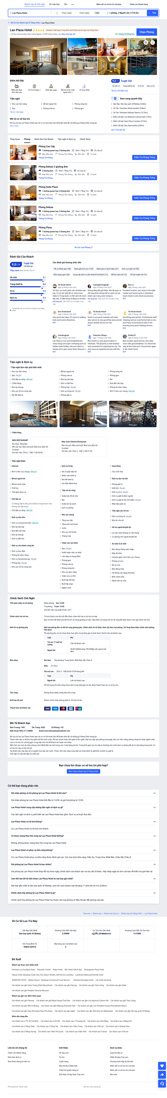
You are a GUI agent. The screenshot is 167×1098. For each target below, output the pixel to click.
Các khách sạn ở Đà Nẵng (97, 1021)
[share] (162, 1075)
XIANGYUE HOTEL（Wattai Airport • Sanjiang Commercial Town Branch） (41, 980)
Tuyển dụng (63, 1061)
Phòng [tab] (27, 139)
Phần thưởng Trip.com (119, 1057)
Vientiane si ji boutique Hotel (23, 970)
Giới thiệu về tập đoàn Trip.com (71, 1074)
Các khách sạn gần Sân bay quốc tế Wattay (132, 1011)
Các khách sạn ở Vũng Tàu (47, 1026)
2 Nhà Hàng (16, 383)
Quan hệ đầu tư (116, 1053)
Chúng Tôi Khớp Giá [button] (126, 34)
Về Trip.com (64, 1053)
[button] (72, 4)
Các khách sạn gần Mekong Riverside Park (58, 1006)
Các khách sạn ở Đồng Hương (24, 1032)
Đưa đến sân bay (116, 383)
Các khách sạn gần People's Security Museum (30, 990)
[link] (109, 4)
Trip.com (86, 913)
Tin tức (62, 1057)
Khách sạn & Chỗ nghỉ (35, 4)
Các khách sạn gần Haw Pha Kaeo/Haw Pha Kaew (32, 1011)
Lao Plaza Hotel (21, 30)
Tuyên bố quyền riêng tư (68, 1070)
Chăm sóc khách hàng (17, 1053)
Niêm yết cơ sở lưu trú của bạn (122, 1066)
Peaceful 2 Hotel (44, 970)
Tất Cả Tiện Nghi (16, 112)
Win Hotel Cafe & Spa (73, 970)
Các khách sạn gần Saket (116, 985)
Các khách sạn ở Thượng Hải (73, 1021)
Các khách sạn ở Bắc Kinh (76, 1032)
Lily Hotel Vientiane (103, 980)
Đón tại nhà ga (17, 387)
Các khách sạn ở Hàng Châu (23, 1026)
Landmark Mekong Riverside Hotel (89, 975)
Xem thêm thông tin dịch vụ (19, 1061)
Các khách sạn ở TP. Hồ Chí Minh (25, 1021)
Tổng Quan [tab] (15, 139)
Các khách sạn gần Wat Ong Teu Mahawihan (95, 1011)
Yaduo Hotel (57, 970)
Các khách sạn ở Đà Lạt (94, 1026)
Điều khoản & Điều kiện (68, 1066)
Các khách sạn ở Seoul (98, 1032)
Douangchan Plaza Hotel (94, 970)
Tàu (65, 4)
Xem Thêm (14, 126)
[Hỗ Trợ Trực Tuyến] (162, 1084)
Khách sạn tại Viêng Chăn (131, 913)
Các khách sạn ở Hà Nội (50, 1021)
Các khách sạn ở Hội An (118, 1032)
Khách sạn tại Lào (111, 913)
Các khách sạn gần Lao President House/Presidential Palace (102, 1006)
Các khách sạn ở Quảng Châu (117, 1026)
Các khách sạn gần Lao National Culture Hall (90, 1001)
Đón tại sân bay (67, 379)
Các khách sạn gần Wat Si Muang (25, 1006)
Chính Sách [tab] (85, 139)
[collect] (162, 1066)
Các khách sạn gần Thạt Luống (91, 985)
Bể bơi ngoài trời (67, 371)
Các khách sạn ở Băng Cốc (121, 1021)
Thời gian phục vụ (19, 492)
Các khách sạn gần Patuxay (66, 985)
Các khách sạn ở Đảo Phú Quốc (51, 1032)
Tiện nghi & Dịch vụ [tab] (67, 139)
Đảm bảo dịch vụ (14, 1057)
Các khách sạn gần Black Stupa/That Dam (53, 1001)
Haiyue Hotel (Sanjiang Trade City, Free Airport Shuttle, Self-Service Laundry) (42, 975)
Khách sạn (97, 913)
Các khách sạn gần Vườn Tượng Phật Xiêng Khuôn (32, 985)
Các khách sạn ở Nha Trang (71, 1026)
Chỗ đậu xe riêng (18, 379)
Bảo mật (113, 1074)
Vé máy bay (54, 4)
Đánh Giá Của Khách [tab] (43, 139)
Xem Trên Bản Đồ (118, 130)
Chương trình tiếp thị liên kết (121, 1061)
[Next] (156, 413)
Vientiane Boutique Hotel (83, 980)
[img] (38, 56)
